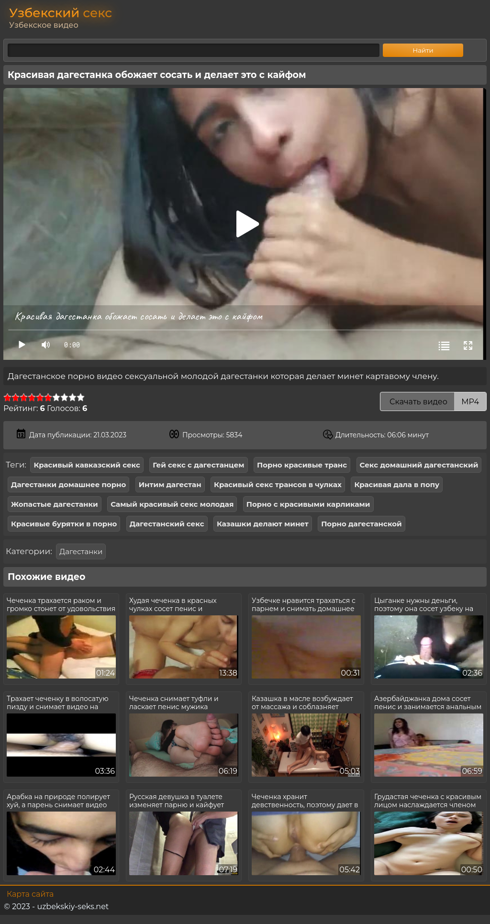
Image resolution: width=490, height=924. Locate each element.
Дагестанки (80, 551)
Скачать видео (433, 401)
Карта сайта (30, 894)
